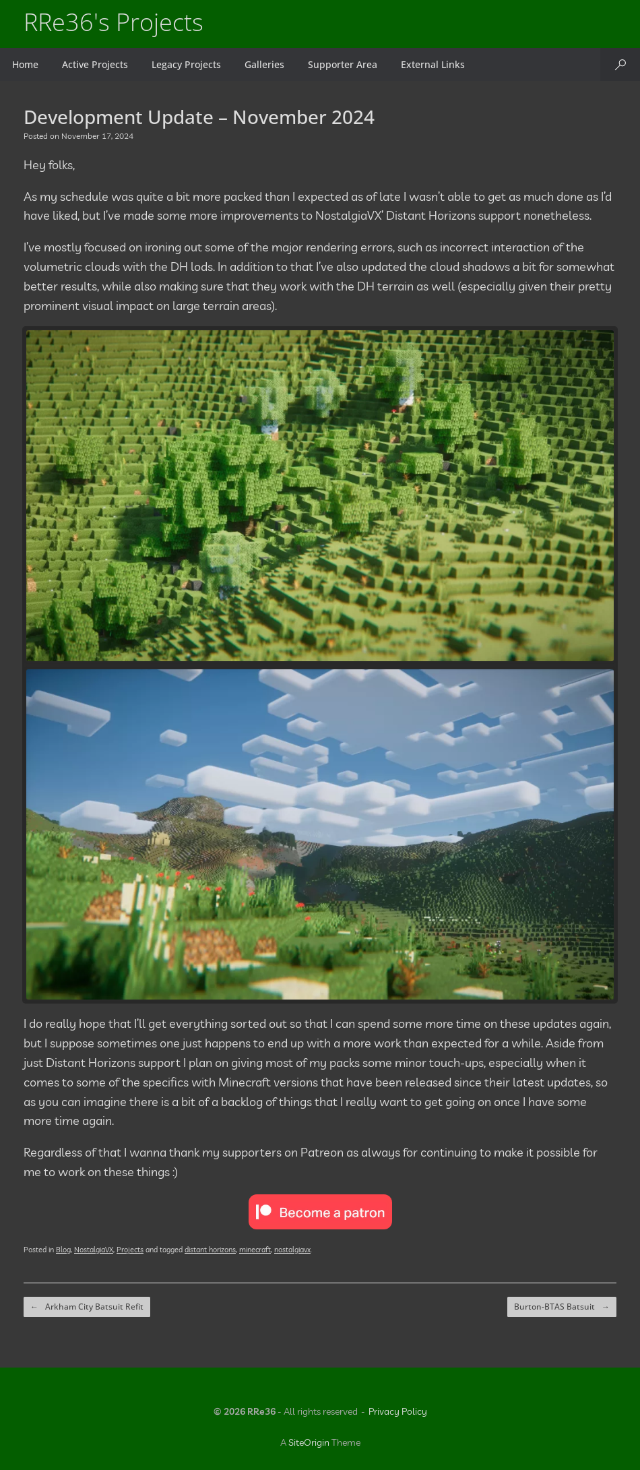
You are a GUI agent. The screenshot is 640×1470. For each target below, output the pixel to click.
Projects (130, 1249)
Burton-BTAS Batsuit (562, 1307)
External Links (433, 64)
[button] (620, 64)
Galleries (264, 64)
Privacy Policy (398, 1411)
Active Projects (95, 64)
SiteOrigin (308, 1442)
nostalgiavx (292, 1249)
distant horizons (210, 1249)
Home (25, 64)
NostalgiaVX (93, 1249)
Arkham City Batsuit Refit (86, 1307)
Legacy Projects (186, 64)
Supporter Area (342, 64)
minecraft (255, 1249)
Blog (63, 1249)
